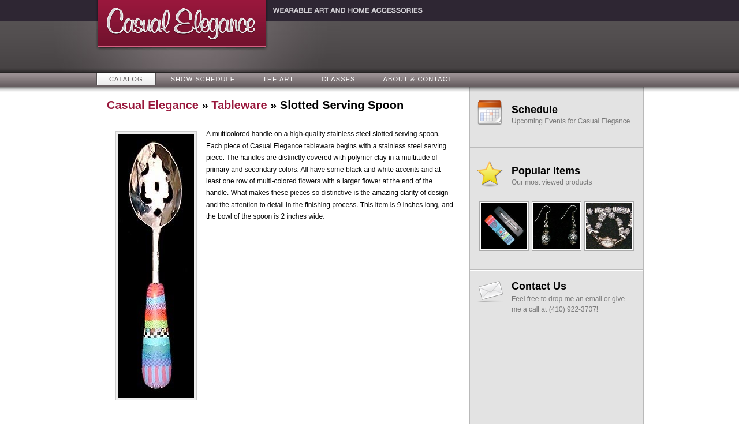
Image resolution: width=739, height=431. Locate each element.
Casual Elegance (153, 105)
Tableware (239, 105)
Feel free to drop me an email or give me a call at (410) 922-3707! (572, 296)
